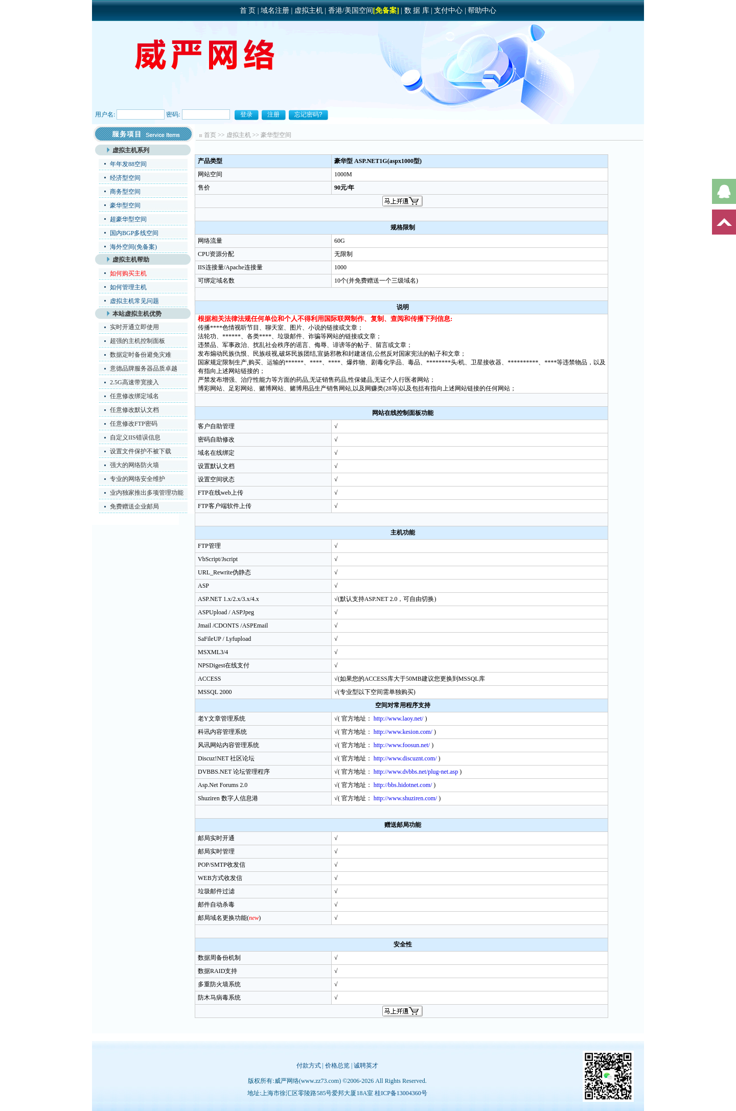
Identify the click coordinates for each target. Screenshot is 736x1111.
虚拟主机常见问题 (134, 301)
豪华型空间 (125, 205)
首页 (210, 134)
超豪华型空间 (128, 219)
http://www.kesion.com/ (403, 731)
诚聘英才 (366, 1065)
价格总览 (337, 1065)
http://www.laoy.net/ (399, 718)
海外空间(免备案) (133, 246)
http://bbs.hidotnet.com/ (403, 785)
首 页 (248, 10)
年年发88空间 (128, 164)
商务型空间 (125, 191)
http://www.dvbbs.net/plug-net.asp (416, 771)
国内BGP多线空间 (134, 233)
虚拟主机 (308, 10)
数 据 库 (416, 10)
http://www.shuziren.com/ (406, 798)
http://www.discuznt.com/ (405, 758)
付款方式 (308, 1065)
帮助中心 (482, 10)
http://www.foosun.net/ (402, 745)
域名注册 (275, 10)
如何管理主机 (128, 287)
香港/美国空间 (350, 10)
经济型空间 (125, 177)
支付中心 (448, 10)
